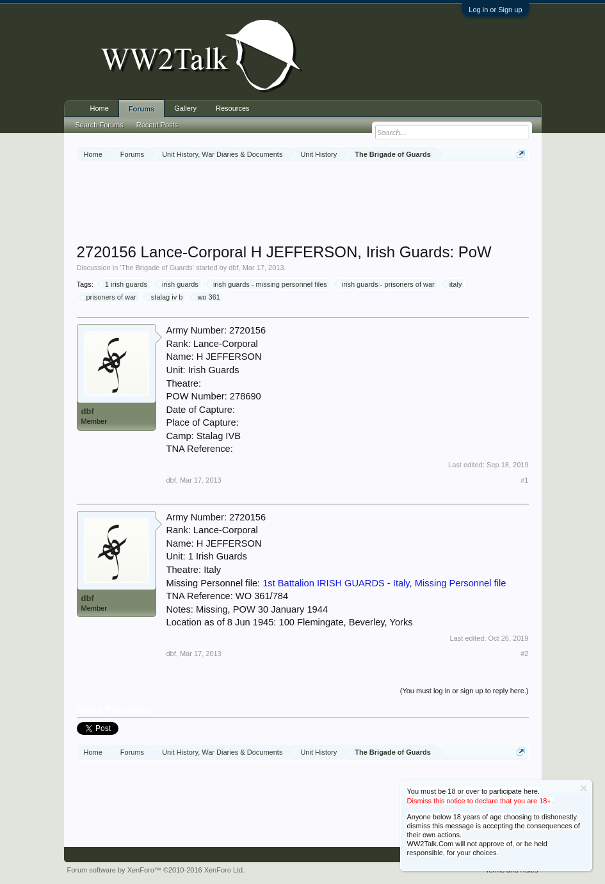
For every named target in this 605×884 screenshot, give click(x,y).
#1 (524, 480)
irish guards (178, 284)
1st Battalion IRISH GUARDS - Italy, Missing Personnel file (384, 583)
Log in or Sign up (495, 9)
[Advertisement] (310, 204)
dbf (233, 267)
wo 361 (206, 297)
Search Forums (100, 125)
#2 (524, 653)
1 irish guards (124, 284)
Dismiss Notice (583, 788)
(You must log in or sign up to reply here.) (464, 691)
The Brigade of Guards (156, 267)
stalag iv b (165, 297)
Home (99, 108)
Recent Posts (157, 125)
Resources (233, 108)
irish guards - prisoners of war (386, 284)
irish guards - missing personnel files (268, 284)
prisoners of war (109, 297)
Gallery (185, 108)
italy (454, 284)
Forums (141, 109)
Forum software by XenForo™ (156, 870)
